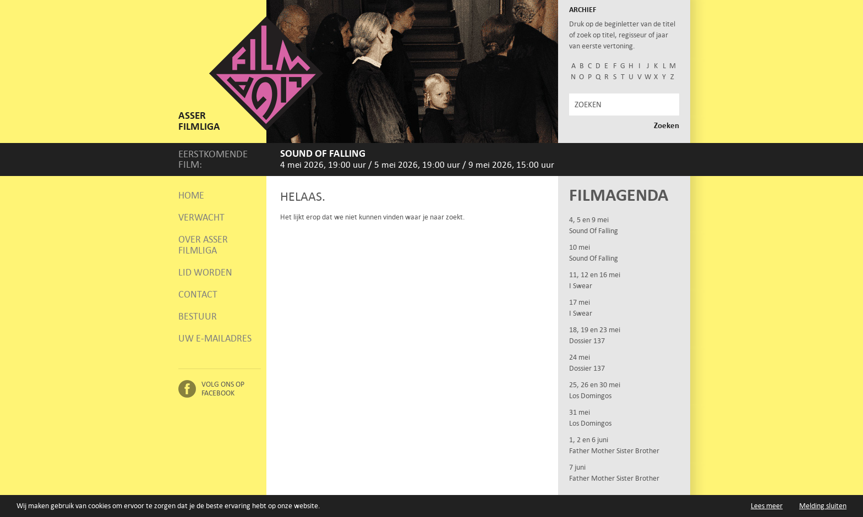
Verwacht (201, 217)
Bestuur (197, 316)
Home (191, 195)
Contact (197, 294)
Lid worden (205, 272)
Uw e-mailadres (215, 338)
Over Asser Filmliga (203, 245)
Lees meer (767, 505)
